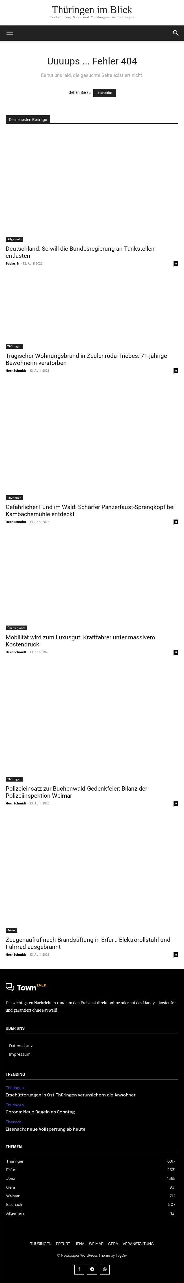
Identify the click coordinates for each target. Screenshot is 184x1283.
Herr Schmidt (16, 370)
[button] (176, 33)
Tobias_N (13, 263)
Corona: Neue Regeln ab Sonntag (40, 1112)
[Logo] (92, 988)
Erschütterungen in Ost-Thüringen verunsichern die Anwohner (71, 1095)
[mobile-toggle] (10, 33)
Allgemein (14, 239)
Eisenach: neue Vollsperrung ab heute (46, 1129)
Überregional (16, 628)
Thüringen (14, 346)
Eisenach (13, 1122)
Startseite (105, 93)
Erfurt (11, 930)
